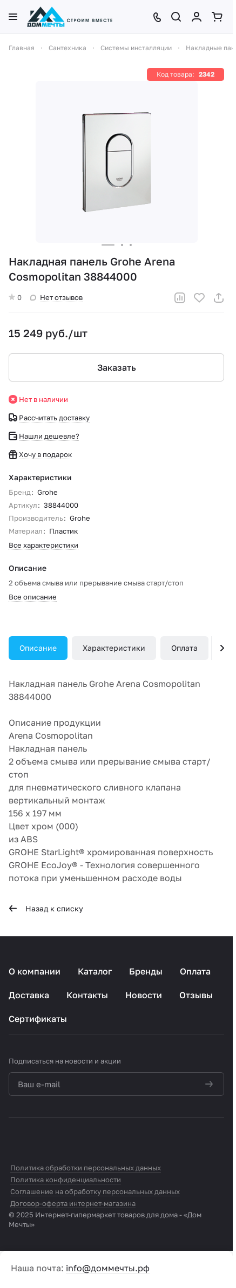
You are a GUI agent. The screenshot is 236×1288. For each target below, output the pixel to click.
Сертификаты (38, 1018)
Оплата (184, 647)
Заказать (116, 367)
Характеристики (114, 647)
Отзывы (196, 995)
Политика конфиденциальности (65, 1179)
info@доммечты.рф (108, 1268)
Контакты (87, 995)
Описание (38, 647)
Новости (143, 995)
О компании (34, 971)
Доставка (29, 995)
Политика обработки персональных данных (85, 1167)
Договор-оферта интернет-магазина (73, 1203)
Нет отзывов (56, 297)
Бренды (146, 971)
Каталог (95, 971)
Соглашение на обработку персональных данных (95, 1191)
